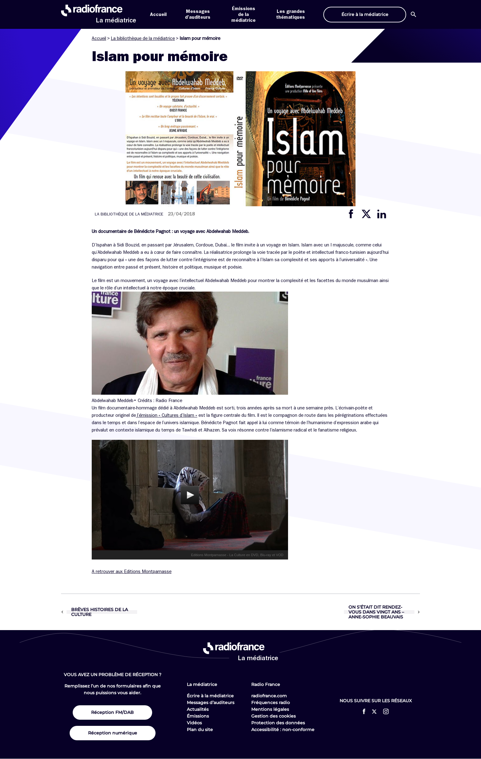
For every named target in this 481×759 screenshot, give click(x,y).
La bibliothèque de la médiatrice (143, 38)
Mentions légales (270, 709)
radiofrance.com (269, 696)
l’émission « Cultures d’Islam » (166, 415)
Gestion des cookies (273, 716)
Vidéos (194, 723)
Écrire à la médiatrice (210, 696)
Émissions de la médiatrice (243, 14)
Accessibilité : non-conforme (282, 729)
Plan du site (200, 729)
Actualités (198, 709)
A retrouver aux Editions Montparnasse (131, 571)
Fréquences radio (270, 702)
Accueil (158, 14)
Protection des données (278, 723)
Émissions (198, 716)
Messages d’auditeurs (210, 702)
